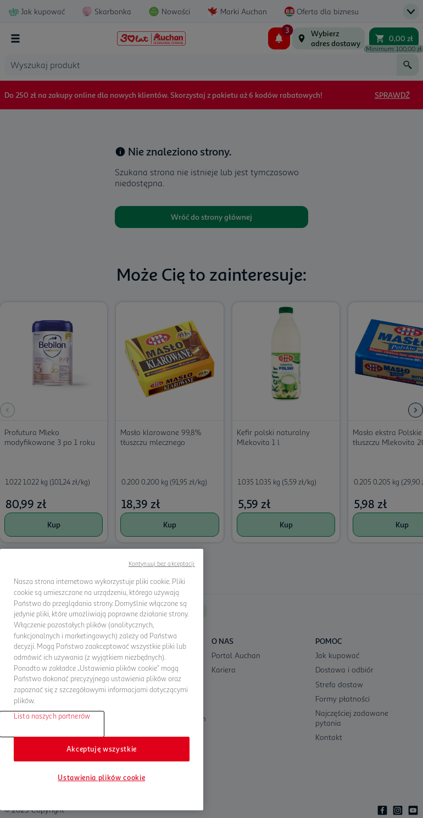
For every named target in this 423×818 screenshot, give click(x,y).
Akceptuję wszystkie (101, 748)
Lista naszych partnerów (52, 715)
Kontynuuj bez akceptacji (162, 563)
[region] (101, 679)
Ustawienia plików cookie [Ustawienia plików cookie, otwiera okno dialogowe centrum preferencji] (101, 777)
